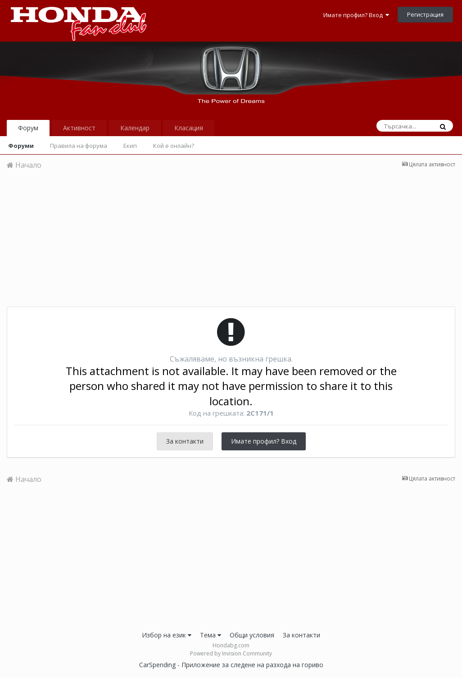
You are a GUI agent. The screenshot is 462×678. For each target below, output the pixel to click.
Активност (79, 128)
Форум (28, 128)
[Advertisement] (231, 243)
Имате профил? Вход (356, 15)
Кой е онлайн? (173, 146)
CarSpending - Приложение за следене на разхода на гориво (231, 664)
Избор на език (166, 635)
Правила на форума (78, 146)
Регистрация (425, 14)
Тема (210, 635)
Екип (130, 146)
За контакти (185, 441)
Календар (134, 128)
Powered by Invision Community (231, 653)
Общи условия (252, 635)
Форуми (21, 146)
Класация (188, 128)
